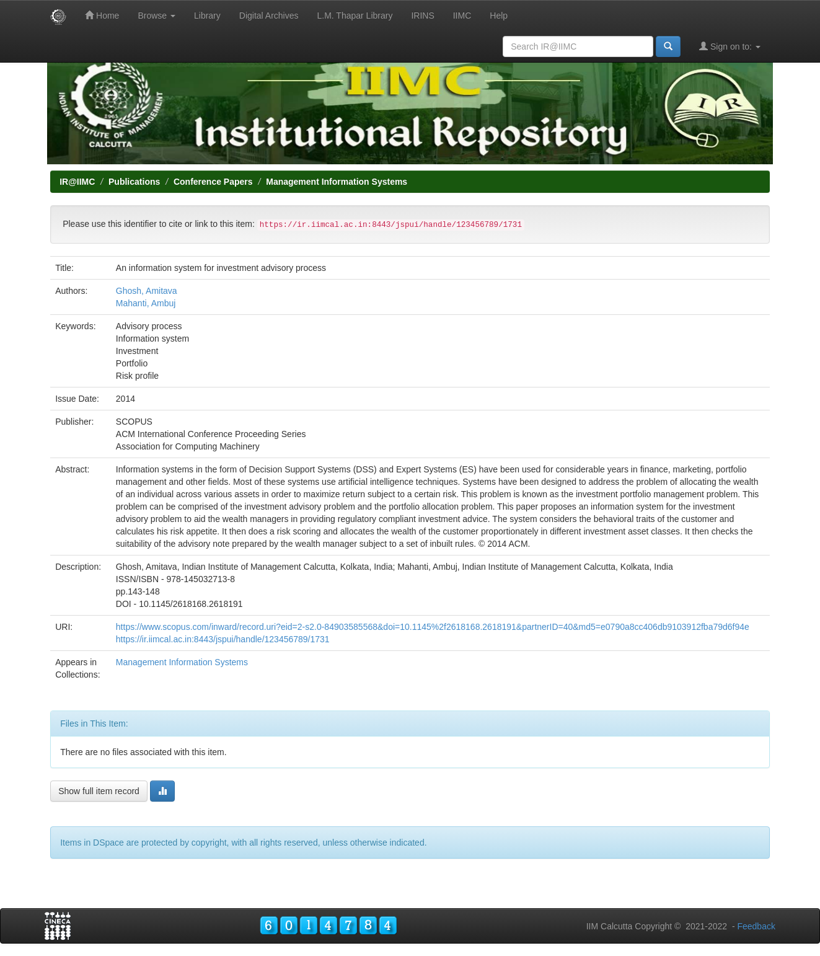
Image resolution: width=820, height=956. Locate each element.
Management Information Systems (336, 182)
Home (102, 15)
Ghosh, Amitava (146, 291)
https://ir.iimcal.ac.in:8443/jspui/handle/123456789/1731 (223, 639)
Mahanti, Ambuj (146, 303)
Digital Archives (269, 15)
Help (499, 15)
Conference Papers (213, 182)
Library (207, 15)
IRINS (422, 15)
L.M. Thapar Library (354, 15)
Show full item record (98, 791)
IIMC (462, 15)
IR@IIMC (77, 182)
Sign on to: (729, 46)
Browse (156, 15)
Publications (134, 182)
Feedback (756, 926)
